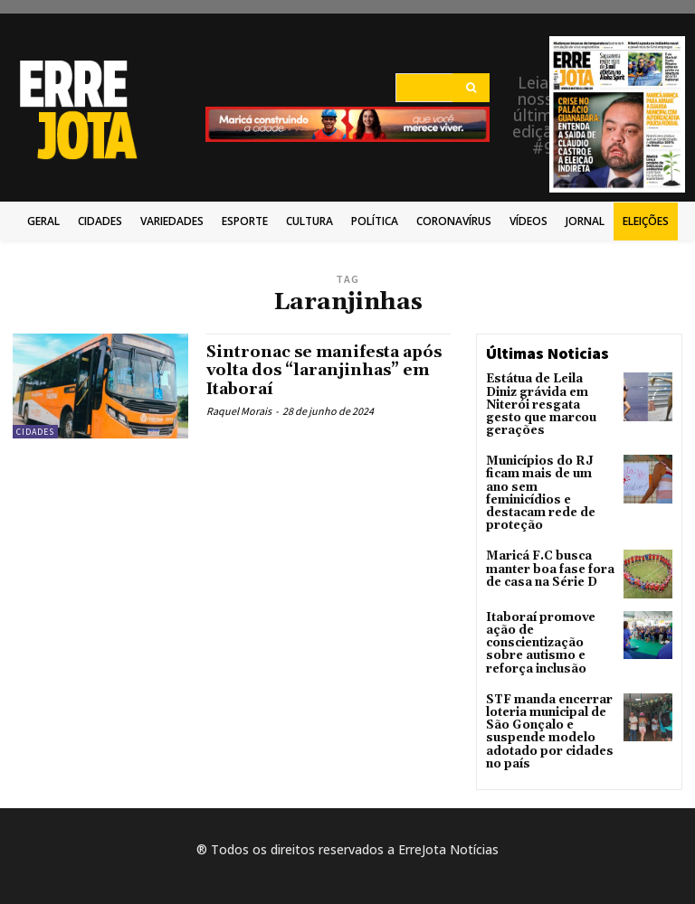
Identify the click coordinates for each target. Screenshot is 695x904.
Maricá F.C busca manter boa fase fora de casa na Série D (547, 536)
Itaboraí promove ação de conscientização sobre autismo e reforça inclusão (538, 611)
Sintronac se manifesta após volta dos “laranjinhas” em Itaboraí (328, 370)
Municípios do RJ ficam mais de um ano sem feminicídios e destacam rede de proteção (548, 470)
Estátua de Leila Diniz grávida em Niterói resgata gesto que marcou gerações (549, 397)
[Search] (471, 87)
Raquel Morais (238, 410)
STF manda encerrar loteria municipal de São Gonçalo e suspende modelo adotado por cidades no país (546, 694)
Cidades (35, 432)
